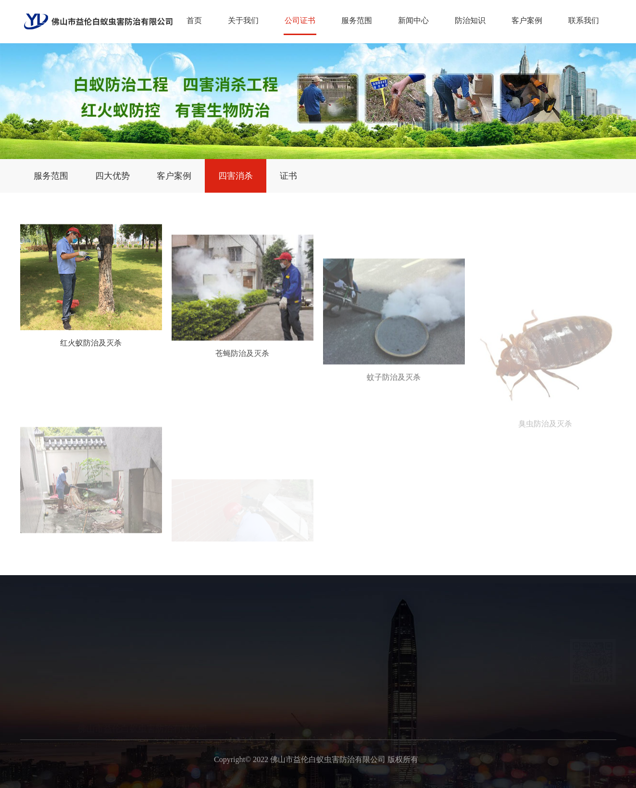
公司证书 (300, 20)
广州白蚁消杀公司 (405, 779)
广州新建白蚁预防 (203, 779)
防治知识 (470, 20)
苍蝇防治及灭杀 (242, 380)
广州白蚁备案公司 (270, 779)
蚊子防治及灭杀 (394, 429)
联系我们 (583, 20)
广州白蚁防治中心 (472, 779)
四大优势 (112, 176)
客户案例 (526, 20)
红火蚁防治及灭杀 (91, 355)
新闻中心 (413, 20)
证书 (288, 176)
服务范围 (356, 20)
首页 (194, 20)
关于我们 (243, 20)
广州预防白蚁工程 (337, 779)
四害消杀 (235, 176)
